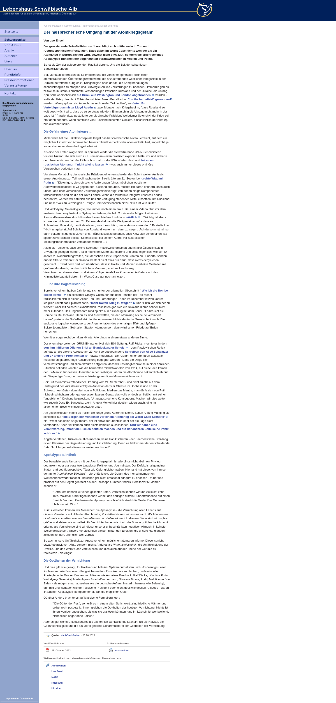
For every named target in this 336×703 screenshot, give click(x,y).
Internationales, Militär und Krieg (100, 25)
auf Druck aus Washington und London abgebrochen (114, 95)
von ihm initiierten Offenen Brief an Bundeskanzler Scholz (84, 347)
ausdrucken (122, 650)
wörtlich (132, 217)
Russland (57, 682)
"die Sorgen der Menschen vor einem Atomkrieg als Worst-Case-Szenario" (114, 416)
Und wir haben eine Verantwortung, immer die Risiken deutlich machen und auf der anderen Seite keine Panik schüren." (106, 429)
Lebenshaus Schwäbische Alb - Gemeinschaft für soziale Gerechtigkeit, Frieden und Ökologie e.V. (39, 10)
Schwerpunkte (72, 25)
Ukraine (55, 688)
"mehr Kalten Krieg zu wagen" (111, 303)
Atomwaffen (58, 665)
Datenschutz (26, 698)
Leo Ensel (57, 671)
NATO (54, 677)
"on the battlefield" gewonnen (149, 99)
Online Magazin (52, 25)
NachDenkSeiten (71, 635)
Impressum (12, 698)
